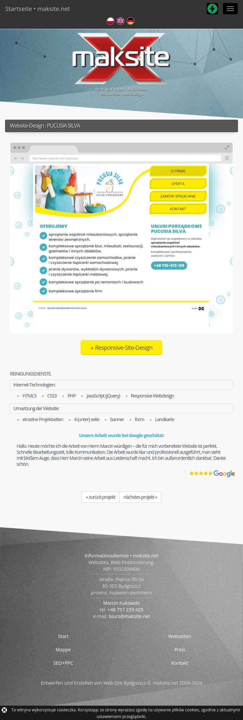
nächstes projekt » (140, 497)
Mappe (63, 649)
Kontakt (179, 663)
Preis (179, 649)
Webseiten (179, 636)
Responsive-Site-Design (123, 348)
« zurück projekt (100, 497)
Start (63, 636)
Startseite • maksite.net (37, 9)
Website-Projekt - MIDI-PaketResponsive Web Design (121, 63)
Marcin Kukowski (121, 603)
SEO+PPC (63, 663)
